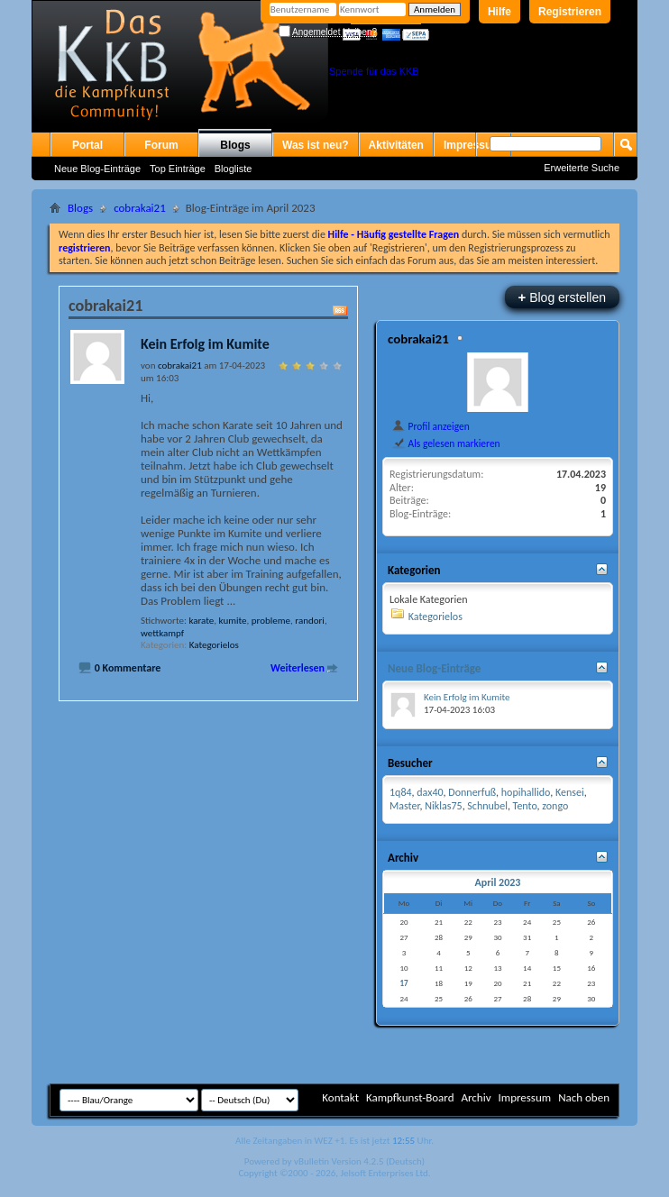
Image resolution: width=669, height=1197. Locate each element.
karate (201, 620)
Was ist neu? (315, 145)
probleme (271, 620)
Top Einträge (178, 168)
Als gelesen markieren (445, 443)
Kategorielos (214, 645)
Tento (525, 806)
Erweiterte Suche (581, 167)
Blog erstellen (562, 297)
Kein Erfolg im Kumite (205, 343)
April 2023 (497, 882)
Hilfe (499, 11)
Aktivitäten (396, 145)
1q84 (400, 792)
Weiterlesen (297, 668)
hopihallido (525, 792)
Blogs (235, 145)
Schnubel (487, 806)
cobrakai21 (140, 208)
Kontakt (340, 1097)
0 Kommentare (128, 668)
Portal (87, 145)
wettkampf (162, 633)
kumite (233, 620)
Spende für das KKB (374, 71)
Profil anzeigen (430, 426)
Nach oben (583, 1097)
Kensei (569, 792)
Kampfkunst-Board (410, 1097)
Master (404, 806)
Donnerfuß (472, 792)
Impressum (524, 1097)
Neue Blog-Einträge (97, 168)
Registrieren (569, 11)
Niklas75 (443, 806)
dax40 (430, 792)
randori (310, 620)
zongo (555, 806)
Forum (161, 145)
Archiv (475, 1097)
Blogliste (233, 168)
